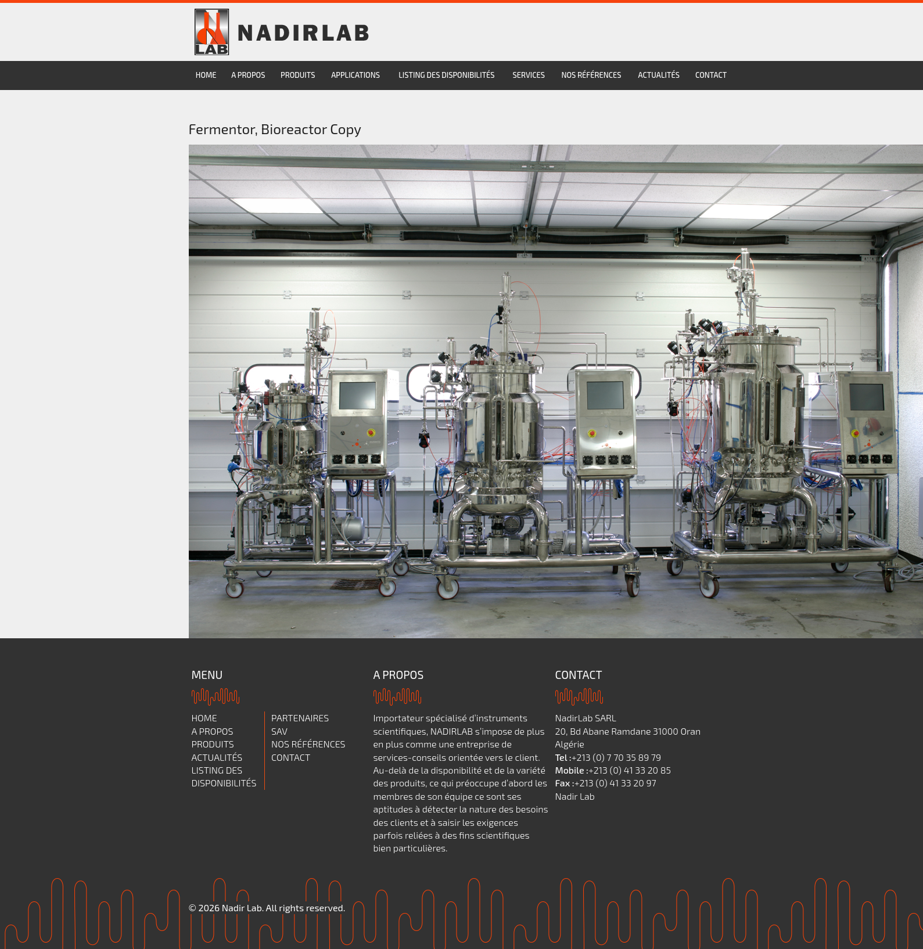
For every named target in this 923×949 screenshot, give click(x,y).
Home (206, 75)
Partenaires (300, 717)
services (529, 75)
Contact (711, 75)
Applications (355, 75)
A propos (248, 75)
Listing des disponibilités (446, 75)
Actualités (659, 75)
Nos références (591, 75)
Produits (298, 75)
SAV (279, 730)
